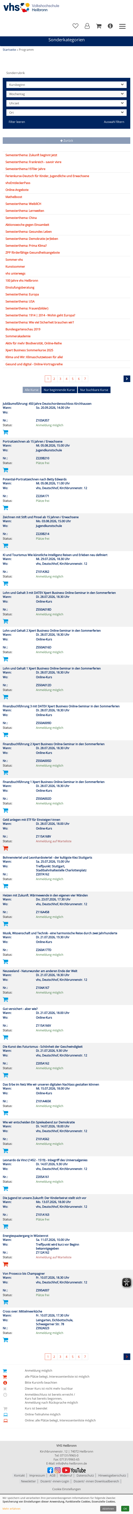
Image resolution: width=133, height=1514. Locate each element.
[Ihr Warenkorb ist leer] (98, 26)
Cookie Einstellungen (66, 1489)
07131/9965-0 (69, 1455)
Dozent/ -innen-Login (54, 1481)
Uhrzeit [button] (66, 103)
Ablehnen (108, 1508)
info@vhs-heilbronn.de (71, 1463)
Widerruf (66, 1475)
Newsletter (28, 1481)
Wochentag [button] (66, 94)
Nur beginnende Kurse (59, 390)
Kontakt (19, 1475)
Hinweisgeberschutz (112, 1475)
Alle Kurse (31, 390)
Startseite (9, 50)
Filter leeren (17, 122)
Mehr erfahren (12, 1508)
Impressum (37, 1475)
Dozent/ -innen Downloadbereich (96, 1481)
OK (125, 1508)
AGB (52, 1475)
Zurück (66, 141)
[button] (87, 26)
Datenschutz (85, 1475)
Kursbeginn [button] (66, 85)
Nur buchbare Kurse (94, 390)
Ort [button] (66, 113)
